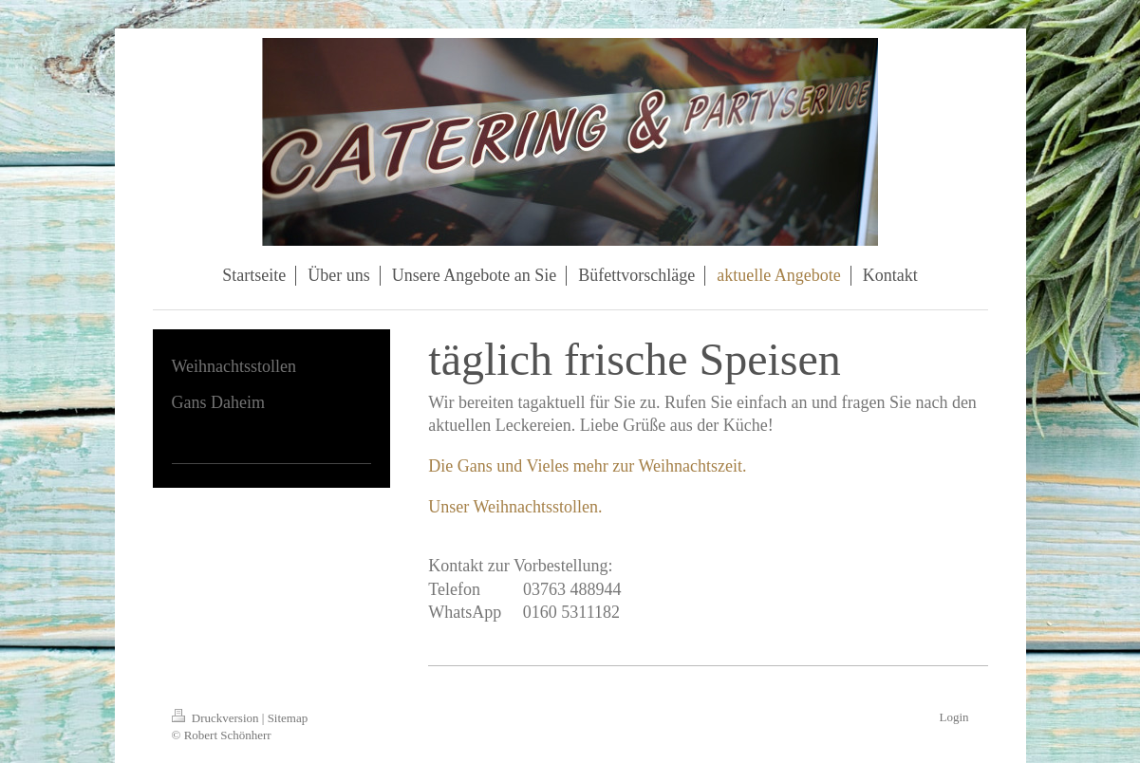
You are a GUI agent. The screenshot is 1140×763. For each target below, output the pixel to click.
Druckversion (217, 718)
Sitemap (288, 718)
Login (953, 717)
